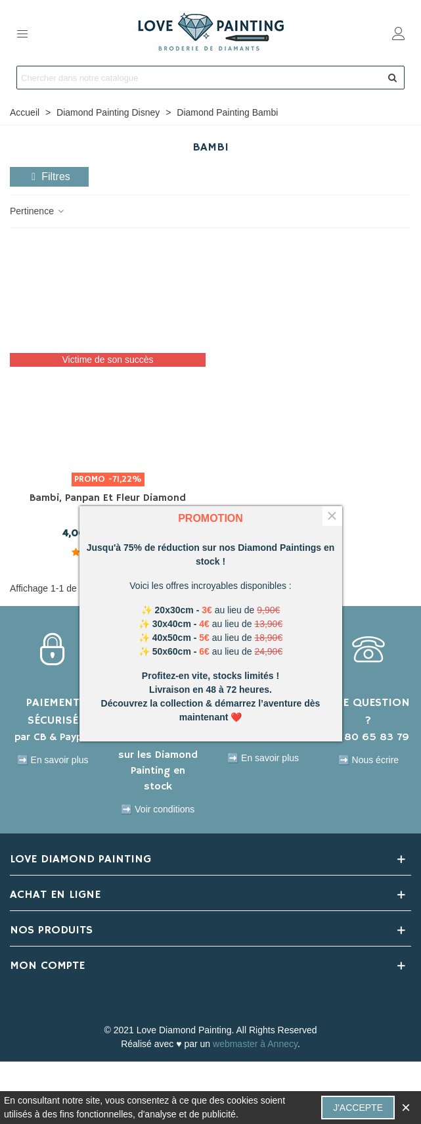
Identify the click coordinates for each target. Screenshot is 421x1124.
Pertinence (38, 211)
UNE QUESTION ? (368, 711)
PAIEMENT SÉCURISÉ (52, 711)
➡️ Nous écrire (368, 760)
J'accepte (358, 1107)
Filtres (49, 176)
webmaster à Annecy (255, 1044)
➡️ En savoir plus (53, 760)
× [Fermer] (331, 516)
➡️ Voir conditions (157, 809)
